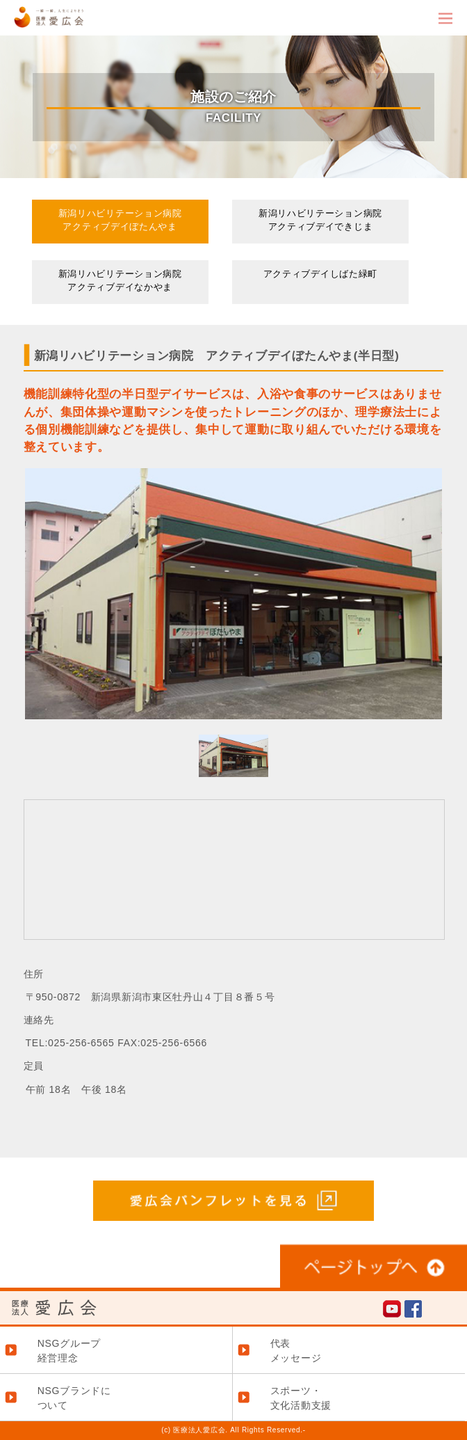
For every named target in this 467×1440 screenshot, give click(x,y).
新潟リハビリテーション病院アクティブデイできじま (320, 220)
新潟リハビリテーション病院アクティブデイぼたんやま (120, 220)
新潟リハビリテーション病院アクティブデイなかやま (120, 281)
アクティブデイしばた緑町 (320, 274)
